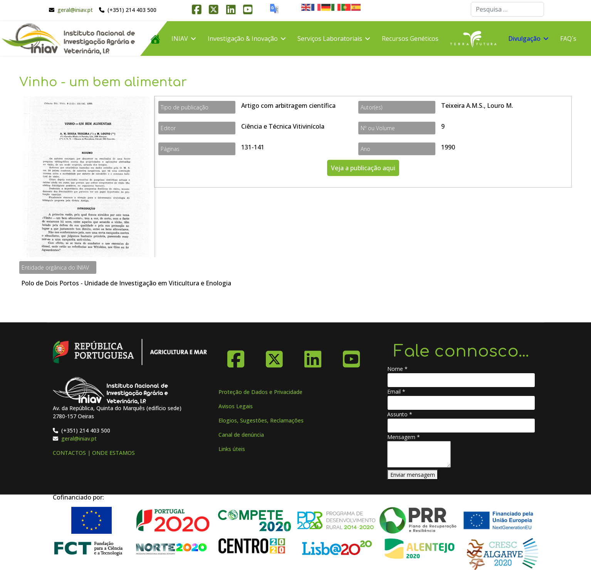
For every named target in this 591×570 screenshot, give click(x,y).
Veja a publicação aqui (363, 168)
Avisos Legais (235, 406)
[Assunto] (461, 425)
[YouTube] (351, 356)
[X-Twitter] (274, 356)
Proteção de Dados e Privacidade (260, 392)
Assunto (399, 414)
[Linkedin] (312, 356)
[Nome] (461, 380)
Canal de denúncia (241, 434)
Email (396, 391)
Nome (397, 368)
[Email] (461, 403)
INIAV (179, 38)
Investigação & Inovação (243, 38)
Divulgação (524, 38)
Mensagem (403, 437)
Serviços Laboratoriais (329, 38)
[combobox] (507, 9)
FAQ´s (568, 38)
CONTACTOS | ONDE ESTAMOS (94, 452)
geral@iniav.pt (75, 9)
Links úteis (231, 449)
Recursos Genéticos (410, 38)
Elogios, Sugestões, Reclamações (261, 420)
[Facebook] (235, 356)
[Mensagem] (419, 454)
